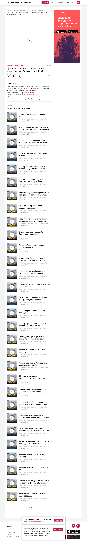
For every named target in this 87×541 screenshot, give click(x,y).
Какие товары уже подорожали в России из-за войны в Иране (32, 390)
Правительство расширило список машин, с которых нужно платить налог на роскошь (33, 221)
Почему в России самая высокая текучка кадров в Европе (32, 246)
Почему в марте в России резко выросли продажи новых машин (32, 167)
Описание (12, 84)
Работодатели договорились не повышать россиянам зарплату (32, 338)
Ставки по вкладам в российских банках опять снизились (32, 233)
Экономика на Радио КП (15, 65)
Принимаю (58, 520)
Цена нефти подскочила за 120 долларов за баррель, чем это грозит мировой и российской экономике (34, 417)
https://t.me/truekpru (35, 97)
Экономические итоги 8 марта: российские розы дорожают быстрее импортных (34, 430)
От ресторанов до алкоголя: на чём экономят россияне (33, 154)
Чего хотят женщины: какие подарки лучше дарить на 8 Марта (34, 442)
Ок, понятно (58, 530)
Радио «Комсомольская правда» (25, 10)
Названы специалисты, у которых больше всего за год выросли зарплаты (32, 182)
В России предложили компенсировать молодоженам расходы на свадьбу (32, 378)
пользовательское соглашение (37, 521)
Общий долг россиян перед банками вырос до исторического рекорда (34, 141)
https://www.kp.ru (34, 95)
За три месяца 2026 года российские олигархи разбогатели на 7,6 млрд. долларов (34, 195)
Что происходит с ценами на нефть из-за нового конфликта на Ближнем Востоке (34, 483)
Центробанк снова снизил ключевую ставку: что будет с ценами (34, 298)
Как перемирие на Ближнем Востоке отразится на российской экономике (34, 128)
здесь (30, 537)
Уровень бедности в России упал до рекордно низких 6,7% (33, 364)
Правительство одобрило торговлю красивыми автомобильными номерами (33, 273)
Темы (73, 2)
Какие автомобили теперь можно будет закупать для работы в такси (33, 259)
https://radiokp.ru (29, 93)
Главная (52, 2)
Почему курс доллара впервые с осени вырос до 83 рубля (32, 325)
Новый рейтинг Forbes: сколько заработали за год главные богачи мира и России (33, 404)
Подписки (60, 2)
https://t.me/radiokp (33, 99)
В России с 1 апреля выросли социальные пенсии (31, 207)
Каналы (67, 2)
